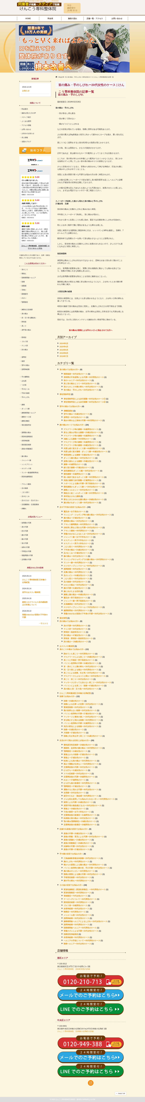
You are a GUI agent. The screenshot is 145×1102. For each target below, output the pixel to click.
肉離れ (24, 508)
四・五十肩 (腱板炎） (29, 318)
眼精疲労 (25, 294)
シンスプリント (27, 464)
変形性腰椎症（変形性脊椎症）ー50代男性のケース (85, 889)
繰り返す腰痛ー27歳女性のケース (77, 467)
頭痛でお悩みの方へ (68, 696)
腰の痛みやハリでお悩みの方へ (72, 425)
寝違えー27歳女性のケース (75, 758)
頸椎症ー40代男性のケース (75, 912)
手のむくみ (25, 389)
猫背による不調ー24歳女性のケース (78, 802)
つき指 (24, 385)
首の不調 (25, 543)
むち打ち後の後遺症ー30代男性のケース (80, 783)
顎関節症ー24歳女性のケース (75, 751)
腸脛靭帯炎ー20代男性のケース (76, 610)
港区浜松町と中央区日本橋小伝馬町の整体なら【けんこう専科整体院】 (39, 1)
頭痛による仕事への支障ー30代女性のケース (82, 704)
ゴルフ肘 (25, 341)
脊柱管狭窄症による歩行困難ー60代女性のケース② (85, 402)
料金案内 (25, 109)
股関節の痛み (26, 432)
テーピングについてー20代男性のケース (80, 899)
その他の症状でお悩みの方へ (71, 885)
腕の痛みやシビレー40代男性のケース (79, 871)
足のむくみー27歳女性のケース (76, 553)
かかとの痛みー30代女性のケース (77, 585)
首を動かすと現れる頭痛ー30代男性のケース (82, 720)
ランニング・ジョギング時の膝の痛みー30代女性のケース (87, 515)
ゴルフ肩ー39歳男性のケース (75, 905)
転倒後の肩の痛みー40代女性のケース (79, 818)
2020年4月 (64, 347)
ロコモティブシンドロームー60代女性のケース (83, 566)
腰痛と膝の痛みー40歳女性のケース (78, 594)
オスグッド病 (26, 468)
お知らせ (25, 91)
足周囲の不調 (26, 559)
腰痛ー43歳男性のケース (74, 464)
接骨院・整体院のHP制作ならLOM (82, 1099)
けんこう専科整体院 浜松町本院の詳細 (73, 969)
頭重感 (24, 286)
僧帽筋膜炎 (68, 411)
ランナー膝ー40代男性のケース (76, 563)
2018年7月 (64, 356)
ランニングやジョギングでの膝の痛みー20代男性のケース (87, 559)
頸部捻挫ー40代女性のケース (75, 374)
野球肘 (24, 337)
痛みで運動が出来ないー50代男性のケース (81, 764)
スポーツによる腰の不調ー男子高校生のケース (83, 483)
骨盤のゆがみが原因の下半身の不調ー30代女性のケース (86, 614)
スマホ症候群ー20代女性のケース (77, 774)
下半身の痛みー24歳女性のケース (77, 550)
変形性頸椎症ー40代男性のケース (77, 893)
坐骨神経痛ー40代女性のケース (76, 909)
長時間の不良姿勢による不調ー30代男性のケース (84, 377)
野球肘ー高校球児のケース (74, 632)
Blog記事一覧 (63, 77)
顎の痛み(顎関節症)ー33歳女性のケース (80, 821)
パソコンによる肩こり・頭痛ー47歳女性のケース (84, 686)
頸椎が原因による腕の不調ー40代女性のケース (83, 874)
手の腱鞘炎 (25, 377)
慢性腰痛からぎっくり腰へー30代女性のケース (83, 487)
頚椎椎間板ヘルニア (29, 278)
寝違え (24, 273)
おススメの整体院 (67, 646)
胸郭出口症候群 (27, 309)
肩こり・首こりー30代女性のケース (78, 679)
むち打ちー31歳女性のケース (75, 770)
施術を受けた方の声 (29, 113)
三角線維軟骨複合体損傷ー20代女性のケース (82, 858)
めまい (24, 298)
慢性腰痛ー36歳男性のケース (75, 474)
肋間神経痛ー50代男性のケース (76, 925)
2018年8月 (64, 353)
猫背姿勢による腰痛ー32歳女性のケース (80, 455)
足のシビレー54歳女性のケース (76, 575)
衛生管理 (63, 618)
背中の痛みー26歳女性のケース (76, 414)
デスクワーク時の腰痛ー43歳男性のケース (81, 436)
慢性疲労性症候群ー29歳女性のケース (79, 745)
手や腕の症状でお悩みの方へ (71, 854)
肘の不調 (25, 531)
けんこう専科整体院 (63, 1099)
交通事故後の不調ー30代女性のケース (79, 767)
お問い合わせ (26, 129)
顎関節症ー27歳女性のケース (75, 786)
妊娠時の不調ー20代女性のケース (77, 846)
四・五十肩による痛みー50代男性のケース (81, 670)
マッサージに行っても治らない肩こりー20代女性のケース (87, 682)
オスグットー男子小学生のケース (77, 543)
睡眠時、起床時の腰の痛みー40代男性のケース (83, 748)
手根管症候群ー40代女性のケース (77, 877)
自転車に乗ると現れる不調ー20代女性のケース (83, 527)
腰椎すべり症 (26, 417)
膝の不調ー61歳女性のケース (75, 588)
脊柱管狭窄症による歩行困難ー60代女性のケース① (85, 399)
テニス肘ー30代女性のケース (75, 629)
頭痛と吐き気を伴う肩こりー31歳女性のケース (83, 736)
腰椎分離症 (25, 421)
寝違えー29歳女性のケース (75, 809)
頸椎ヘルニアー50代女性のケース (77, 944)
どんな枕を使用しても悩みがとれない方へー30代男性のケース (89, 799)
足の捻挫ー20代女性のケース (75, 582)
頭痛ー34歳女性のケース (74, 701)
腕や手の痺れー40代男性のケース (77, 881)
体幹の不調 (25, 547)
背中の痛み (25, 365)
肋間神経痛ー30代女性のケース (76, 918)
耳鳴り (25, 290)
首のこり (25, 269)
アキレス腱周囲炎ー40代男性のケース (79, 524)
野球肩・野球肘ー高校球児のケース (78, 638)
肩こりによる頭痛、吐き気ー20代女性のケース (83, 673)
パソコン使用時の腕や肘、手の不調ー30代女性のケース (86, 868)
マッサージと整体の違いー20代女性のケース (82, 717)
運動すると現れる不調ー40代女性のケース (81, 790)
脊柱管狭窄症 (65, 394)
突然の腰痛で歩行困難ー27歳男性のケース (81, 480)
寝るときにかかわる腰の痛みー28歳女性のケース (84, 499)
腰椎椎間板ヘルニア (29, 413)
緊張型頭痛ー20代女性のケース (76, 707)
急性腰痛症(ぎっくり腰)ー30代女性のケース (81, 471)
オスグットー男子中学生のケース (77, 540)
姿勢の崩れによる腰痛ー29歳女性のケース (81, 461)
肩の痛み (25, 314)
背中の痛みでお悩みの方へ (70, 406)
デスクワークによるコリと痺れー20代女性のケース (85, 676)
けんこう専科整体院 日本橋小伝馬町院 (75, 693)
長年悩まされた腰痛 (72, 496)
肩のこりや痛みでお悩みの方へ (72, 649)
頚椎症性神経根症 (71, 934)
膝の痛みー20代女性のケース (75, 556)
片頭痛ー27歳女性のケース (75, 733)
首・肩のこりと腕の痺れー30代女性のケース (82, 666)
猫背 (23, 361)
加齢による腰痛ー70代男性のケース (78, 439)
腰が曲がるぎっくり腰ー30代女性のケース (81, 503)
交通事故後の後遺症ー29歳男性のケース (80, 825)
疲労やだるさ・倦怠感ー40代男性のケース (81, 796)
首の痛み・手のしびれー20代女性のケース (81, 390)
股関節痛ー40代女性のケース (75, 569)
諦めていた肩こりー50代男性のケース (79, 654)
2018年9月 (64, 350)
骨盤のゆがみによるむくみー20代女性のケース (83, 534)
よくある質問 (26, 121)
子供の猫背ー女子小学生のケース (77, 812)
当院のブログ (26, 142)
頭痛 (24, 282)
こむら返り (25, 492)
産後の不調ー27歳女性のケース (76, 849)
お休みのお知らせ (28, 133)
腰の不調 (25, 535)
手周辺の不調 (26, 551)
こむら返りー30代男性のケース (76, 547)
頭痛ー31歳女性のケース (74, 730)
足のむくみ (25, 496)
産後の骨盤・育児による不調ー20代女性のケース (84, 837)
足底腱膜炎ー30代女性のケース (76, 604)
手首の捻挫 (25, 393)
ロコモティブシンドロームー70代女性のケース (83, 607)
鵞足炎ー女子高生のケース (74, 512)
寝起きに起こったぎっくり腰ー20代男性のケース (84, 493)
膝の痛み (25, 456)
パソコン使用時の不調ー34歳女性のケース (81, 663)
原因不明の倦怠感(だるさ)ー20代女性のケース (82, 805)
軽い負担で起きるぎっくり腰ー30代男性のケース (84, 477)
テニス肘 (25, 345)
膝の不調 (25, 539)
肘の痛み (25, 350)
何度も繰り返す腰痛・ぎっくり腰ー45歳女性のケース (85, 452)
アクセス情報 (26, 125)
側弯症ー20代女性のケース (75, 417)
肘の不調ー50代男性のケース (75, 626)
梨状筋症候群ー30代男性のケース (77, 902)
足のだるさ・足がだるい (31, 500)
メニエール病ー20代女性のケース (77, 915)
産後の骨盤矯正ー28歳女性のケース (78, 843)
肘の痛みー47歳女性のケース (75, 635)
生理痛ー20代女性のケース (75, 793)
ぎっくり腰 (25, 409)
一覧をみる (43, 623)
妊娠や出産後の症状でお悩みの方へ (74, 829)
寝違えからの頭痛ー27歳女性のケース (79, 754)
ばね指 (24, 381)
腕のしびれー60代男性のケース (76, 861)
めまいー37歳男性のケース (75, 780)
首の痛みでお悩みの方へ (70, 369)
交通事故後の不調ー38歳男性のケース (79, 777)
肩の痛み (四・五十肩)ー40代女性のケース (81, 689)
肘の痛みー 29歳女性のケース (76, 642)
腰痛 (23, 405)
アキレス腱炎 (27, 484)
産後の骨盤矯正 (27, 449)
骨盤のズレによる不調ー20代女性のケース (81, 931)
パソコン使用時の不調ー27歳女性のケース (81, 714)
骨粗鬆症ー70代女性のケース (75, 896)
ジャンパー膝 (26, 460)
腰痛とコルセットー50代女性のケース (79, 490)
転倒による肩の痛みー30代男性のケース (80, 761)
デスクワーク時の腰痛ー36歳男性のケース (81, 442)
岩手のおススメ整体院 (31, 592)
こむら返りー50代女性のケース (76, 579)
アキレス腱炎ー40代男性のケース (77, 531)
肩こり (24, 326)
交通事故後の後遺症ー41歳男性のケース (80, 815)
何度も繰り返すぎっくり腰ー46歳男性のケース (83, 448)
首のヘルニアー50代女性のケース (77, 380)
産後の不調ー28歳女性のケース (76, 833)
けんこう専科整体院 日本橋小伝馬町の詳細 (75, 1031)
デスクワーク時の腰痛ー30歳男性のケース (81, 429)
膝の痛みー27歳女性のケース (75, 518)
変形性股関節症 (27, 436)
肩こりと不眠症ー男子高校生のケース (79, 660)
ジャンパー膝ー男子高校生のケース (78, 601)
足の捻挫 (25, 488)
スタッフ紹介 (26, 117)
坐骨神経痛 (25, 441)
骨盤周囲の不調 (27, 555)
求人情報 (25, 137)
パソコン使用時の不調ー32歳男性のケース (81, 723)
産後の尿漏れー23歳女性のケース (77, 840)
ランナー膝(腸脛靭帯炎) (30, 472)
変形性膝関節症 (27, 477)
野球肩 (24, 322)
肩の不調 (25, 527)
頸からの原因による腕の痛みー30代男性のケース (84, 865)
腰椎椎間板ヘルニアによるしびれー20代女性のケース (85, 921)
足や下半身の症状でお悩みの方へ (73, 507)
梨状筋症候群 (26, 445)
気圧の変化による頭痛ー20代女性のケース (81, 726)
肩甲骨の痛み (26, 330)
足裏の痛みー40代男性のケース (76, 572)
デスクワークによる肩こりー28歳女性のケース (83, 657)
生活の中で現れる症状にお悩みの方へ (75, 740)
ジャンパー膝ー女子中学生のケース (78, 537)
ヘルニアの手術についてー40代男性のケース (82, 940)
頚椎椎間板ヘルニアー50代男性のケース (80, 928)
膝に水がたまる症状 (72, 591)
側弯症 (24, 357)
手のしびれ (25, 397)
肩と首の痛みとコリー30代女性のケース (80, 384)
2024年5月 (64, 343)
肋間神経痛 (25, 369)
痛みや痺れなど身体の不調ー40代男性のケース (83, 420)
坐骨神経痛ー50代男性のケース (76, 937)
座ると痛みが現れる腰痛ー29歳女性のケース (82, 432)
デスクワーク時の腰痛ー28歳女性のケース (81, 445)
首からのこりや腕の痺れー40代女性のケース (82, 387)
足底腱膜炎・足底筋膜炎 (30, 504)
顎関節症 (25, 302)
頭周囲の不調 (26, 523)
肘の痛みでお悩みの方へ (70, 621)
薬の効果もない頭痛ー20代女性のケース (80, 710)
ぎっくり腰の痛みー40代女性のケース (79, 458)
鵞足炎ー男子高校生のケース (75, 598)
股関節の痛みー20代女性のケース (77, 521)
